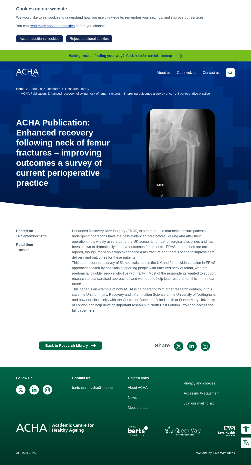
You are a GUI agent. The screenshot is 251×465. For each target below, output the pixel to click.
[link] (246, 429)
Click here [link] (134, 56)
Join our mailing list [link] (199, 403)
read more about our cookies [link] (52, 26)
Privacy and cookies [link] (199, 383)
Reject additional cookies (89, 39)
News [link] (132, 398)
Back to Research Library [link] (66, 346)
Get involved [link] (186, 73)
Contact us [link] (211, 73)
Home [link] (20, 89)
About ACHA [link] (138, 388)
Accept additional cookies (39, 39)
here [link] (91, 310)
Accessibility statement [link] (201, 393)
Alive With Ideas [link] (223, 453)
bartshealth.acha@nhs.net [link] (92, 388)
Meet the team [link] (139, 408)
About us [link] (164, 73)
